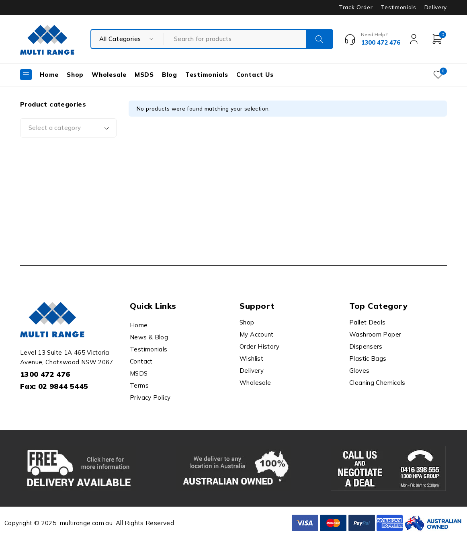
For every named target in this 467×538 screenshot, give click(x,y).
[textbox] (68, 128)
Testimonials (398, 7)
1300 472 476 (45, 374)
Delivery (435, 7)
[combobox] (68, 128)
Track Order (356, 7)
